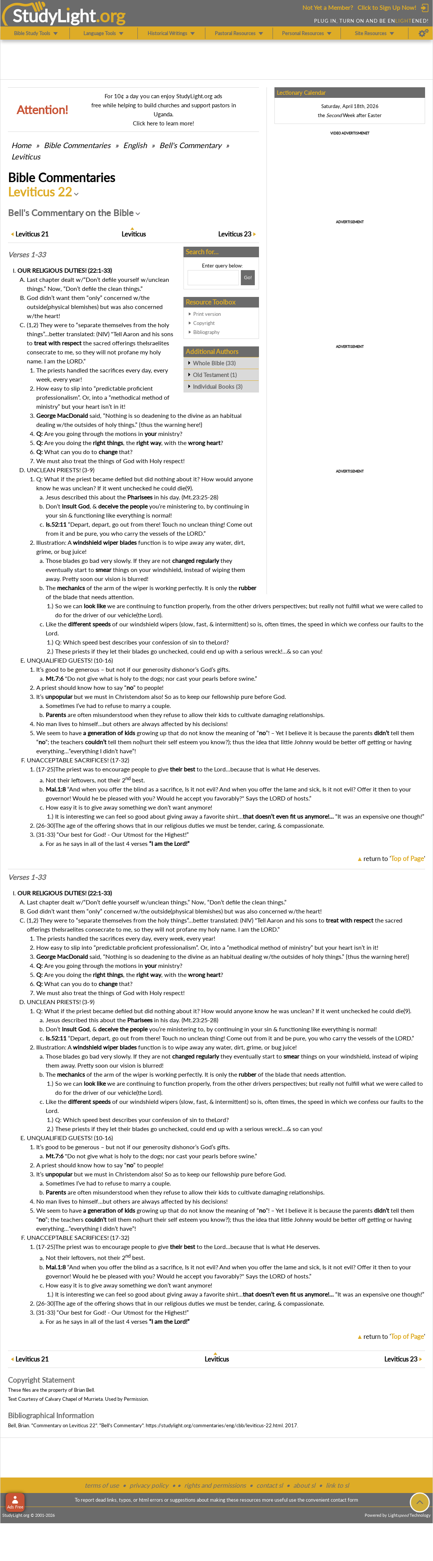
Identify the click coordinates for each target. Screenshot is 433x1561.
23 (234, 234)
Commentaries (77, 145)
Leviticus (25, 156)
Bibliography (206, 332)
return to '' (394, 858)
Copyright (204, 323)
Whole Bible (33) (214, 363)
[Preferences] (424, 33)
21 (32, 234)
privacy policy (148, 1485)
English (135, 145)
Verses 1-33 (27, 254)
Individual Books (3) (217, 386)
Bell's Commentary (190, 145)
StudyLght (54, 15)
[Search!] (248, 277)
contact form (344, 1500)
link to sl (337, 1485)
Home (21, 145)
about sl (304, 1485)
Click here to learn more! (163, 123)
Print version (207, 314)
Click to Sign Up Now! (386, 7)
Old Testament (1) (215, 374)
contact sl (269, 1485)
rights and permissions (215, 1485)
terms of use (102, 1485)
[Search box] (213, 277)
